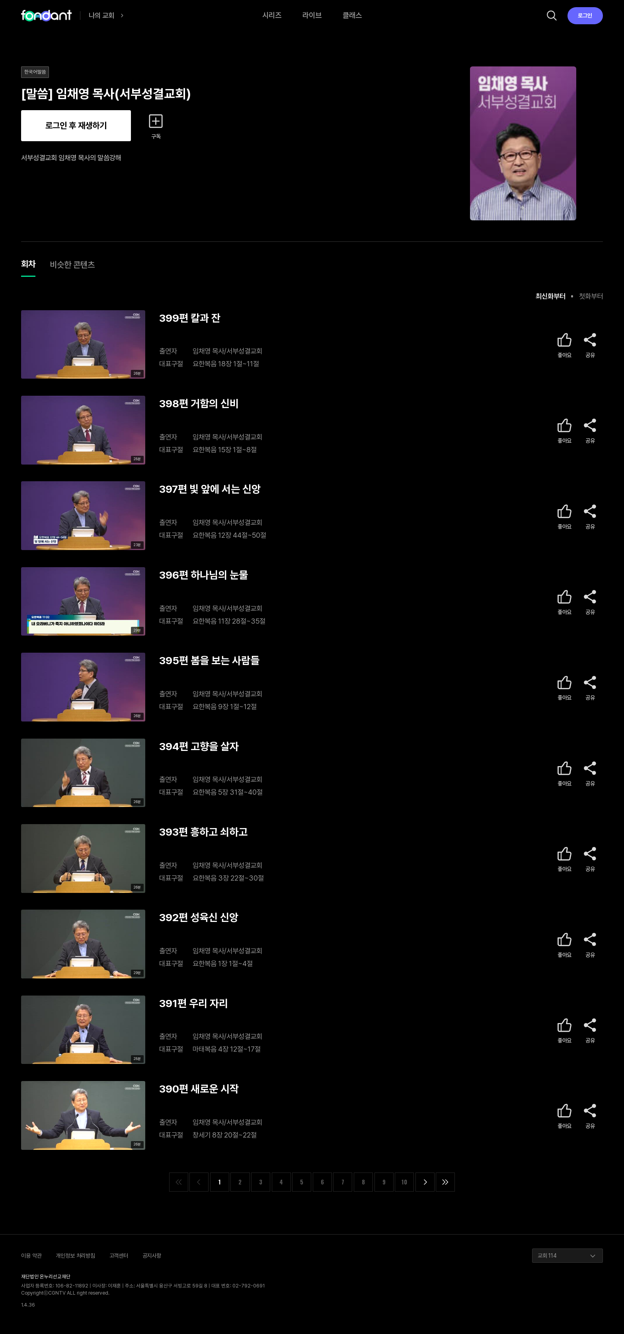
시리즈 (271, 15)
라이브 (312, 15)
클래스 (352, 15)
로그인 (585, 15)
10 (404, 1182)
